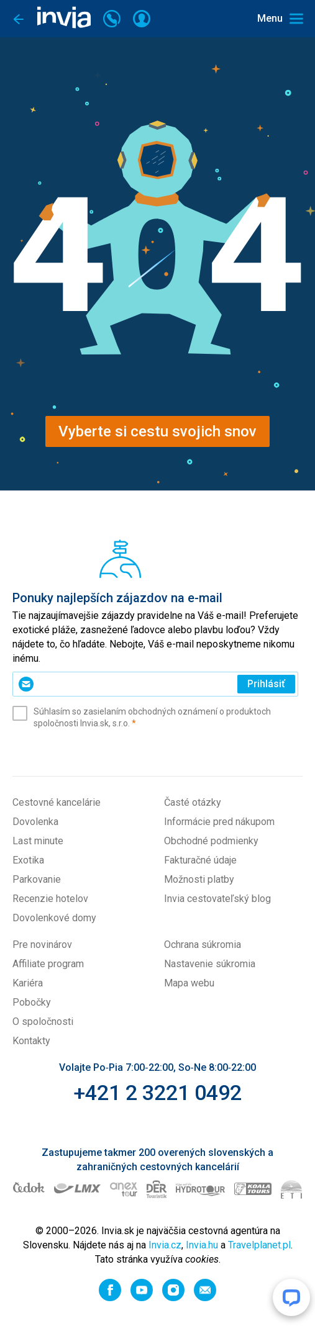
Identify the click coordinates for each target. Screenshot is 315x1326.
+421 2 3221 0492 (157, 1092)
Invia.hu (202, 1245)
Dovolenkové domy (54, 918)
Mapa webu (189, 983)
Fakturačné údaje (200, 860)
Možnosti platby (199, 879)
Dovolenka (35, 822)
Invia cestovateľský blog (217, 898)
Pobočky (31, 1002)
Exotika (28, 860)
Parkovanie (36, 879)
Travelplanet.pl (259, 1245)
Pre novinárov (42, 944)
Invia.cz (164, 1245)
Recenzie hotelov (50, 898)
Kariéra (27, 983)
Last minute (37, 841)
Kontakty (31, 1041)
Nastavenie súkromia (209, 964)
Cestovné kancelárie (56, 802)
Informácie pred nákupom (219, 822)
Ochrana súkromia (202, 944)
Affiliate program (48, 964)
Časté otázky (192, 802)
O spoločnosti (42, 1021)
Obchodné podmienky (211, 841)
